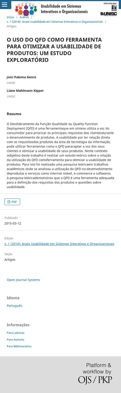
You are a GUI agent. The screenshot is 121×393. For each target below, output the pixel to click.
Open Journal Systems (23, 280)
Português (14, 305)
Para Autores (15, 339)
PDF (14, 202)
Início (10, 17)
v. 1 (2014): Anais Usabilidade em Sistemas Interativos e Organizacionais (55, 22)
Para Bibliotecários (19, 346)
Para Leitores (15, 333)
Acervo (24, 17)
